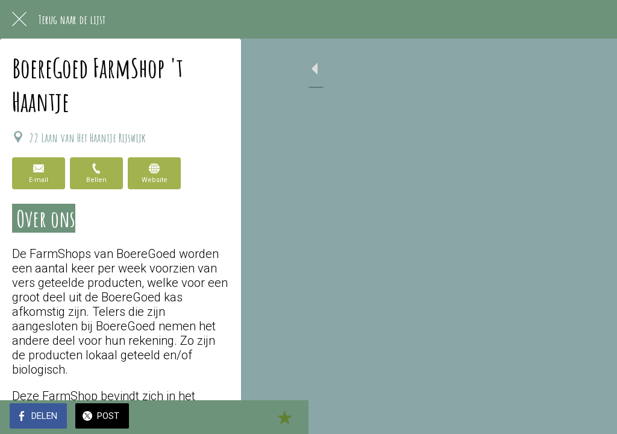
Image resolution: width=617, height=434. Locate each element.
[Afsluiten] (19, 19)
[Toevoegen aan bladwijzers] (592, 417)
